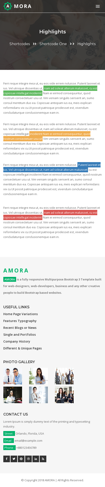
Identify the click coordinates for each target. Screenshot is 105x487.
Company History (16, 341)
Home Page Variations (20, 314)
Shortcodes (19, 44)
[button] (97, 6)
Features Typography (20, 321)
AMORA (16, 270)
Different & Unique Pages (22, 348)
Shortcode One (53, 44)
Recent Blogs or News (19, 328)
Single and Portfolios (19, 334)
